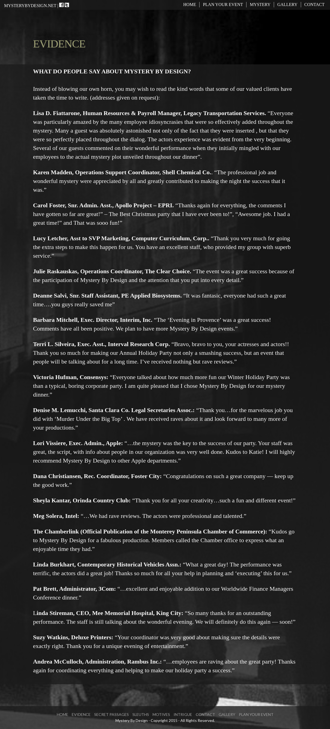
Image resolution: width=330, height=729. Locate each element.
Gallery (287, 4)
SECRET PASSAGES (111, 714)
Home (189, 4)
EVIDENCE (81, 714)
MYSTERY (260, 4)
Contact (314, 4)
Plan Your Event (223, 4)
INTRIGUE (183, 714)
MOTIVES (161, 714)
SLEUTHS (140, 714)
